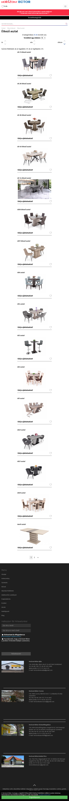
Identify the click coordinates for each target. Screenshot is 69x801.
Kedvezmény (5, 578)
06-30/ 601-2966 (55, 761)
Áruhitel (3, 603)
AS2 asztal (20, 367)
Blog (2, 615)
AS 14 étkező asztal (24, 178)
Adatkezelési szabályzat (8, 595)
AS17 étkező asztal (23, 241)
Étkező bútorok (11, 28)
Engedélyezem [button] (34, 797)
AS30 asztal (21, 493)
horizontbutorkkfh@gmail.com (43, 735)
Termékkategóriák (34, 18)
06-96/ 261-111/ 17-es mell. (43, 698)
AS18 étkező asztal (23, 209)
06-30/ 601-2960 (47, 666)
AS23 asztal (21, 430)
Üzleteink (4, 582)
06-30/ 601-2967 (50, 731)
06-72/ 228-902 (44, 761)
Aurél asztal (21, 524)
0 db (4, 6)
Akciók (3, 607)
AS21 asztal (21, 461)
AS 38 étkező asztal (24, 115)
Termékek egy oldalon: (32, 38)
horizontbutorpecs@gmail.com (38, 765)
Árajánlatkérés (6, 599)
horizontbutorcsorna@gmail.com (44, 701)
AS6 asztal (21, 272)
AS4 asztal (21, 304)
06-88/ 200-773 (36, 666)
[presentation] (16, 646)
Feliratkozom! (16, 654)
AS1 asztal (20, 398)
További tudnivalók (44, 795)
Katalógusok (5, 611)
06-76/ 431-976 (39, 731)
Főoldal (3, 28)
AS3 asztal (20, 335)
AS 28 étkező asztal (24, 84)
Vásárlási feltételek (7, 591)
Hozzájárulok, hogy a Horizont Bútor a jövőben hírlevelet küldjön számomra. (15, 640)
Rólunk (3, 587)
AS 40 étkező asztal (24, 147)
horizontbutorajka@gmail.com (43, 670)
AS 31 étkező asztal (24, 52)
